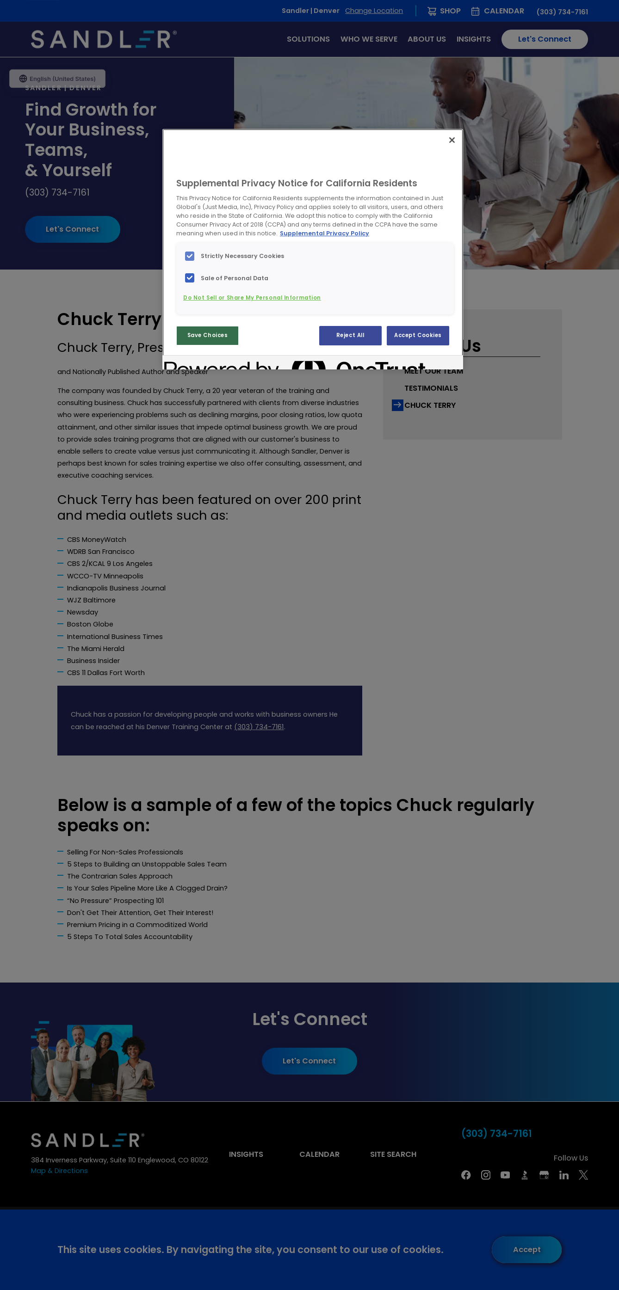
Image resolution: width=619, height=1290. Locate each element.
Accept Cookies (418, 335)
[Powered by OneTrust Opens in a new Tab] (197, 363)
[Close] (452, 140)
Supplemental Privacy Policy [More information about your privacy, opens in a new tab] (324, 233)
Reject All (350, 335)
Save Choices (207, 335)
